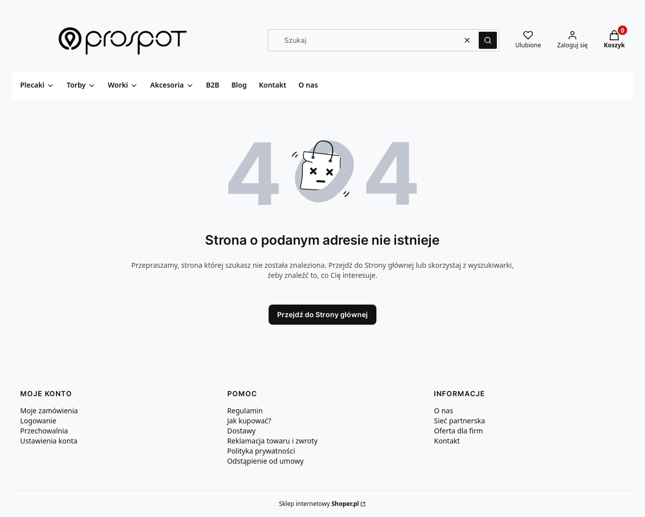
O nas (443, 410)
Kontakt (447, 441)
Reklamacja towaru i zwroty (272, 441)
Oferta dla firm (458, 430)
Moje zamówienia (49, 410)
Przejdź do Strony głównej (322, 314)
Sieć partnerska (459, 420)
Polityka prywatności (261, 451)
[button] (488, 40)
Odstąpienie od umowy (265, 461)
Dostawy (241, 430)
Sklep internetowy (319, 503)
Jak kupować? (249, 420)
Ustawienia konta (49, 441)
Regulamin (245, 410)
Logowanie (38, 420)
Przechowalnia (44, 430)
